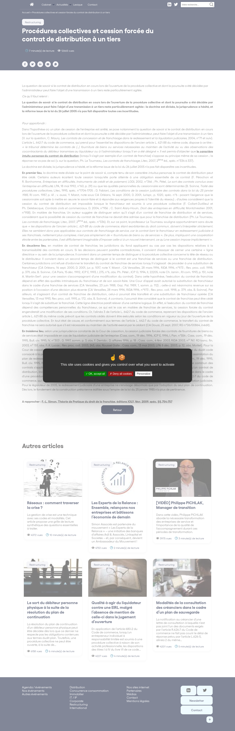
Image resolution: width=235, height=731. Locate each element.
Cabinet (46, 4)
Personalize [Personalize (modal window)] (143, 373)
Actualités (62, 4)
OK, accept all (95, 373)
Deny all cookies (121, 373)
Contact (92, 4)
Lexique (77, 4)
